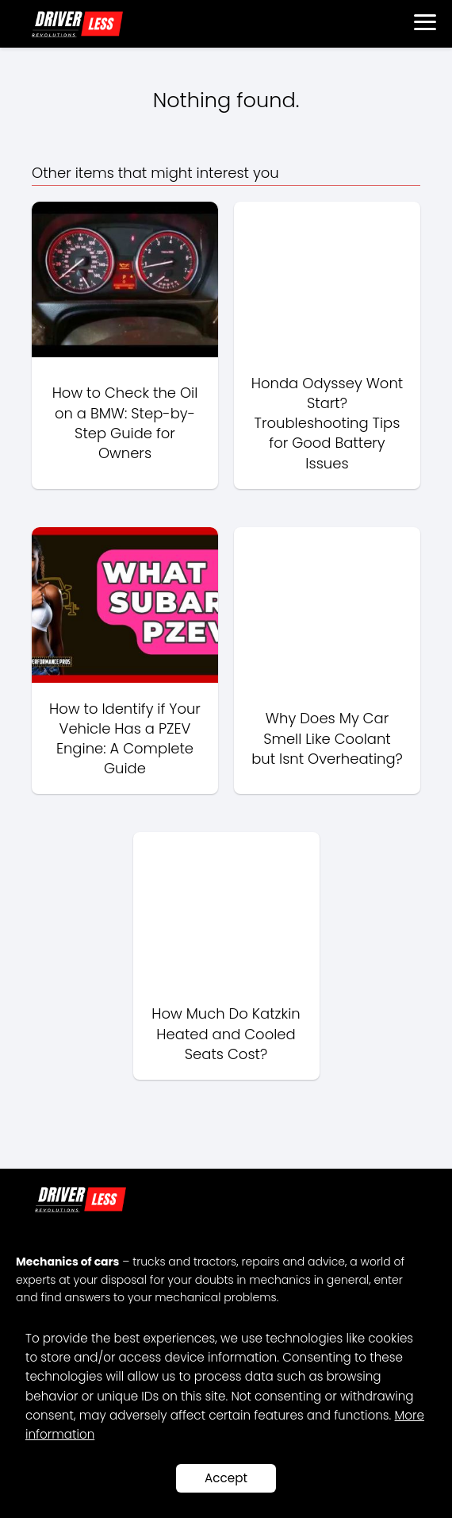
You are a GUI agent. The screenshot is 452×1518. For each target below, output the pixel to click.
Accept (226, 1478)
